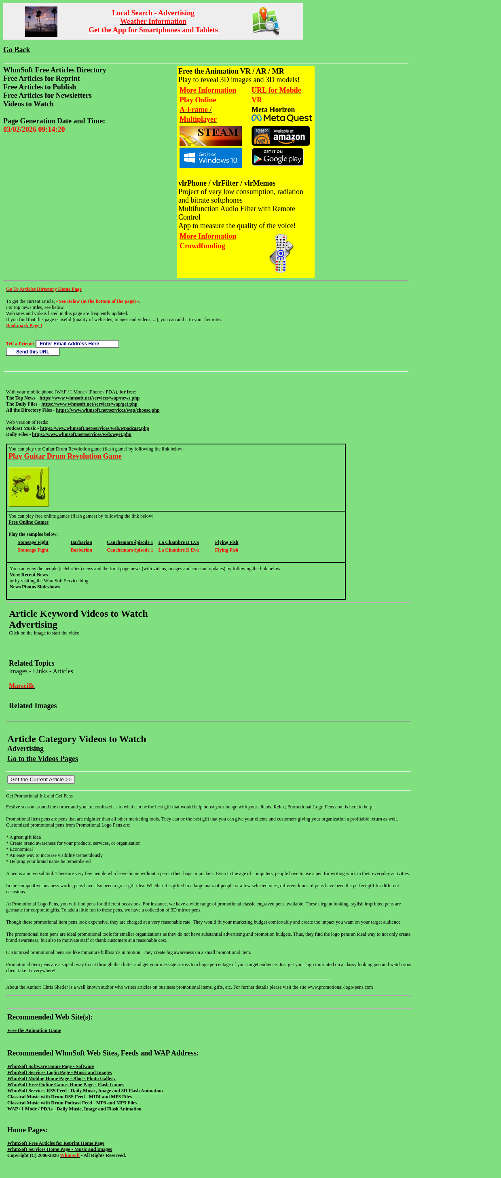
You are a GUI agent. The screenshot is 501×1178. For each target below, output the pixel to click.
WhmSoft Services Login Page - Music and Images (59, 1072)
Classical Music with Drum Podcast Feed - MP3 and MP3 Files (72, 1103)
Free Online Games (28, 522)
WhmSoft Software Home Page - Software (50, 1066)
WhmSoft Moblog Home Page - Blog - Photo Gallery (61, 1078)
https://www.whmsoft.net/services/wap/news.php (90, 398)
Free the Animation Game (34, 1030)
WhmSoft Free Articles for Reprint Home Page (55, 1143)
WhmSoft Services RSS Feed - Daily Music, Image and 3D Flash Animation (85, 1090)
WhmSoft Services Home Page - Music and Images (59, 1149)
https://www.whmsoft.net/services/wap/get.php (89, 404)
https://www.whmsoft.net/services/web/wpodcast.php (94, 428)
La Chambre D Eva (179, 542)
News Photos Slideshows (35, 587)
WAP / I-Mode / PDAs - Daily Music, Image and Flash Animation (74, 1109)
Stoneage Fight (33, 542)
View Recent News (29, 574)
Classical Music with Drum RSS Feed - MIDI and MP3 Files (69, 1097)
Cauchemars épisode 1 (130, 542)
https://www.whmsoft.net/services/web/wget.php (81, 434)
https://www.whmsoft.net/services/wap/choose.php (107, 410)
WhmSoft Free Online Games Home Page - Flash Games (65, 1084)
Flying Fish (227, 542)
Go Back (16, 50)
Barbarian (81, 542)
